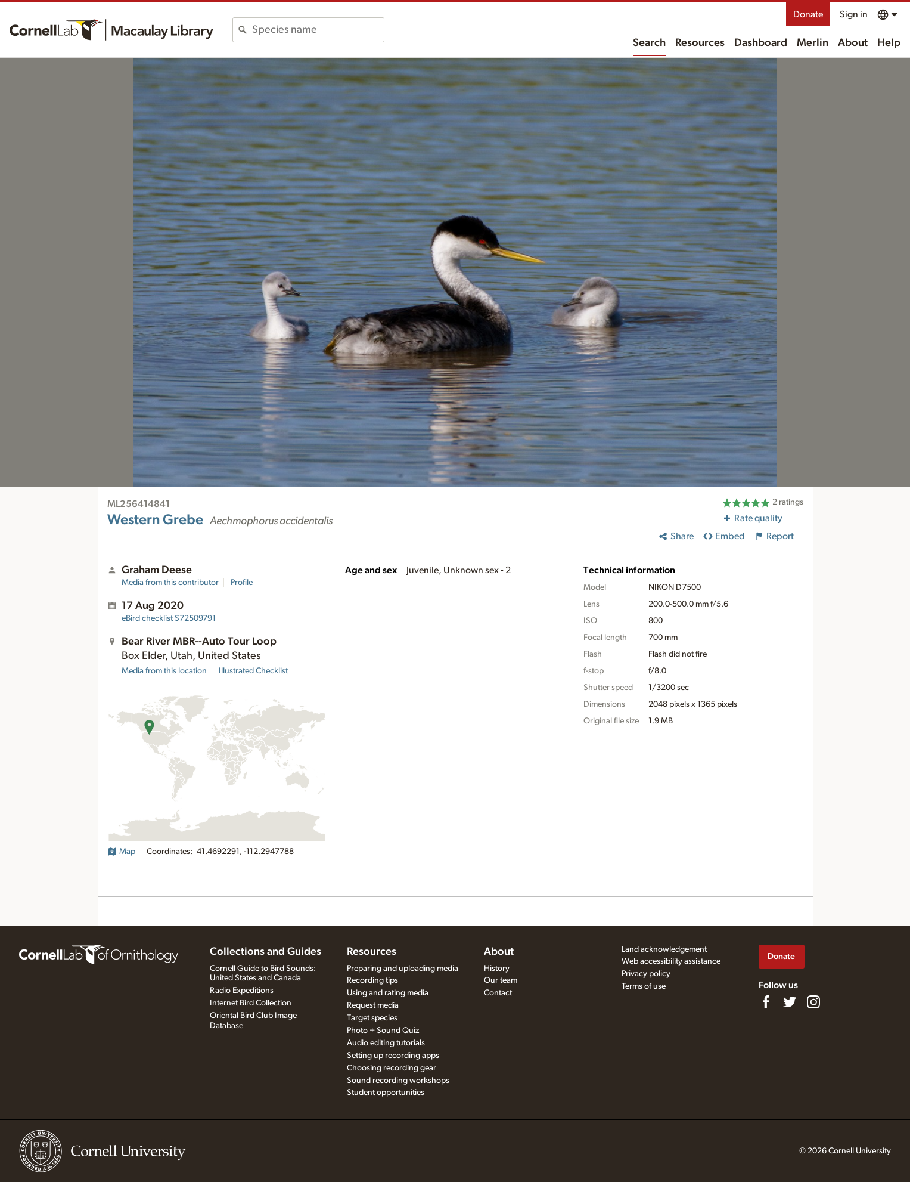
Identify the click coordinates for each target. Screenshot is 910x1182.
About (853, 43)
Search (649, 43)
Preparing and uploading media (402, 968)
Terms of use (644, 986)
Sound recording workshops (398, 1080)
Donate (808, 14)
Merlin (812, 43)
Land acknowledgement (664, 949)
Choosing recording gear (391, 1068)
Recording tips (372, 980)
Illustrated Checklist (253, 671)
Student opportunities (385, 1092)
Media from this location (164, 671)
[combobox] (318, 30)
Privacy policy (646, 974)
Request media (373, 1005)
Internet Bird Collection (250, 1003)
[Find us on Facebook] (766, 1002)
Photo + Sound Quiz (383, 1030)
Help (888, 43)
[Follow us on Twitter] (789, 1002)
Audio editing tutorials (386, 1043)
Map (121, 851)
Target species (372, 1018)
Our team (500, 980)
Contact (498, 993)
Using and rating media (387, 993)
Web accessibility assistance (671, 961)
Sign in (854, 14)
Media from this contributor (170, 582)
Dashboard (760, 43)
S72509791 (169, 618)
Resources (700, 43)
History (497, 968)
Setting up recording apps (393, 1055)
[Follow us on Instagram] (813, 1002)
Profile (242, 582)
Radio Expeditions (242, 990)
